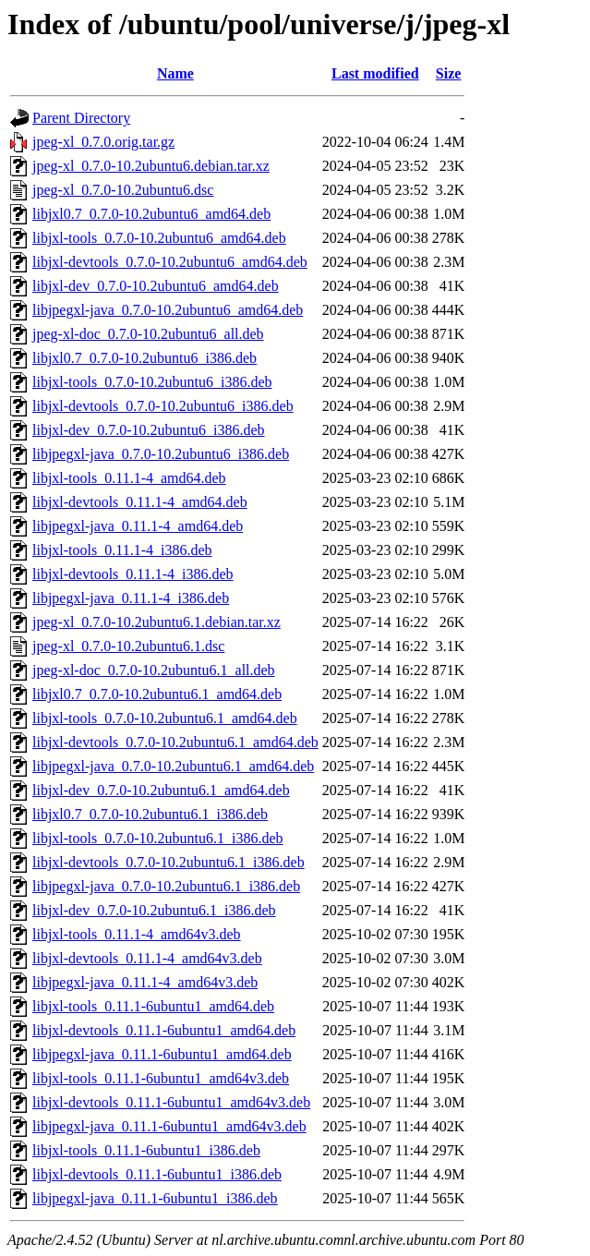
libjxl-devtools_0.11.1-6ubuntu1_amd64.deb (163, 1030)
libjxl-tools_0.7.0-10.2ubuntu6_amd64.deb (159, 238)
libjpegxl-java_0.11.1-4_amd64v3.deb (145, 982)
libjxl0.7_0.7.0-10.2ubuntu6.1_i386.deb (150, 814)
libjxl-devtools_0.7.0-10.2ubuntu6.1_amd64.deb (175, 742)
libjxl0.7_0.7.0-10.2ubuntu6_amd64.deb (151, 214)
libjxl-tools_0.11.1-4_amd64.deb (129, 478)
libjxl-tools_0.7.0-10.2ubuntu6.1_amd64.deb (164, 718)
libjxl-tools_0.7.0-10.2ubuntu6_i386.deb (152, 382)
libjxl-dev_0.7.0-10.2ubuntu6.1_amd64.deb (161, 790)
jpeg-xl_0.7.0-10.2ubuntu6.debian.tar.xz (151, 166)
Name (175, 73)
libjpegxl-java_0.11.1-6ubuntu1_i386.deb (155, 1198)
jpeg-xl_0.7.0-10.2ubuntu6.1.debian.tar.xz (156, 622)
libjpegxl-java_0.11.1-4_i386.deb (130, 598)
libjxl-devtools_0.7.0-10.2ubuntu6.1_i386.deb (168, 862)
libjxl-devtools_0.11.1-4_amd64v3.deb (147, 958)
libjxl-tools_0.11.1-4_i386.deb (122, 550)
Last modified (375, 73)
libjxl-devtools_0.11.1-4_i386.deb (133, 574)
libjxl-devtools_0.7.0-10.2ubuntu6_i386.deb (163, 406)
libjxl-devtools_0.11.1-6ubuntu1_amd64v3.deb (171, 1102)
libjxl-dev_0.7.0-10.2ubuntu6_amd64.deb (155, 286)
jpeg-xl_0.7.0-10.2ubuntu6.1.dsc (128, 646)
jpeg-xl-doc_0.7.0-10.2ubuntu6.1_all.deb (153, 670)
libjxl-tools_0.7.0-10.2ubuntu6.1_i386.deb (157, 838)
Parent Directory (81, 118)
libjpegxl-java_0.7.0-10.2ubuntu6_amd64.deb (167, 310)
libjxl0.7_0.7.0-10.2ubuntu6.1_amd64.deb (157, 694)
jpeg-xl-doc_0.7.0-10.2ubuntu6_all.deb (148, 334)
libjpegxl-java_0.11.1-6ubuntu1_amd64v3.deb (169, 1126)
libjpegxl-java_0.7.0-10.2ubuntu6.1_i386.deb (166, 886)
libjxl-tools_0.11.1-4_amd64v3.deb (136, 934)
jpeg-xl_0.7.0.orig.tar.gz (103, 142)
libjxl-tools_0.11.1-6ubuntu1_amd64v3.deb (160, 1078)
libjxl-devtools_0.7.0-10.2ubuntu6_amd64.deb (169, 262)
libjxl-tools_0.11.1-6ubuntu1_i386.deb (146, 1150)
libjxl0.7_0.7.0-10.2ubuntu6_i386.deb (144, 358)
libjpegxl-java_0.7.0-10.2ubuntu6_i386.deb (160, 454)
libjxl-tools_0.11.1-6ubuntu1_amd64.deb (153, 1006)
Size (449, 73)
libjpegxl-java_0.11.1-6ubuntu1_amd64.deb (162, 1054)
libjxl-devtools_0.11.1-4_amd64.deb (139, 502)
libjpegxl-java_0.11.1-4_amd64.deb (137, 526)
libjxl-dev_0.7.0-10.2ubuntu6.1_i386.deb (154, 910)
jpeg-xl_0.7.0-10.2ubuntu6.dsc (122, 190)
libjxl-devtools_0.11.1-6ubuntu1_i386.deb (157, 1174)
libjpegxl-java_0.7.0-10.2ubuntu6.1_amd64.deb (173, 766)
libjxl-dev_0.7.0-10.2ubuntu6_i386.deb (148, 430)
